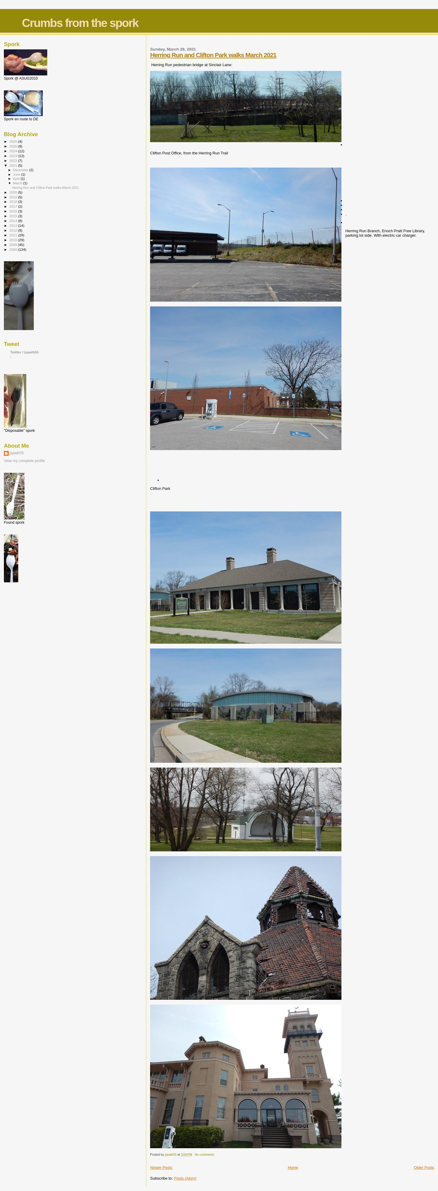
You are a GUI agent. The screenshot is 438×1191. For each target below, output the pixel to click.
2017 (13, 206)
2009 (13, 245)
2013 (13, 225)
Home (293, 1167)
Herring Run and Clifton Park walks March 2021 (213, 54)
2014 (13, 221)
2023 (13, 156)
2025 (13, 146)
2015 (13, 216)
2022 (13, 160)
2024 (13, 151)
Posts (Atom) (185, 1178)
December (21, 170)
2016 (13, 211)
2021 (13, 165)
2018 (13, 201)
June (17, 174)
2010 (13, 240)
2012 (13, 230)
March (18, 183)
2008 (13, 249)
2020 (13, 192)
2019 (13, 197)
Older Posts (424, 1167)
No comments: (205, 1154)
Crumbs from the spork (80, 22)
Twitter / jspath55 (24, 352)
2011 (13, 235)
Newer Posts (161, 1167)
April (17, 178)
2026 (13, 141)
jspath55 (17, 453)
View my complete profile (24, 461)
